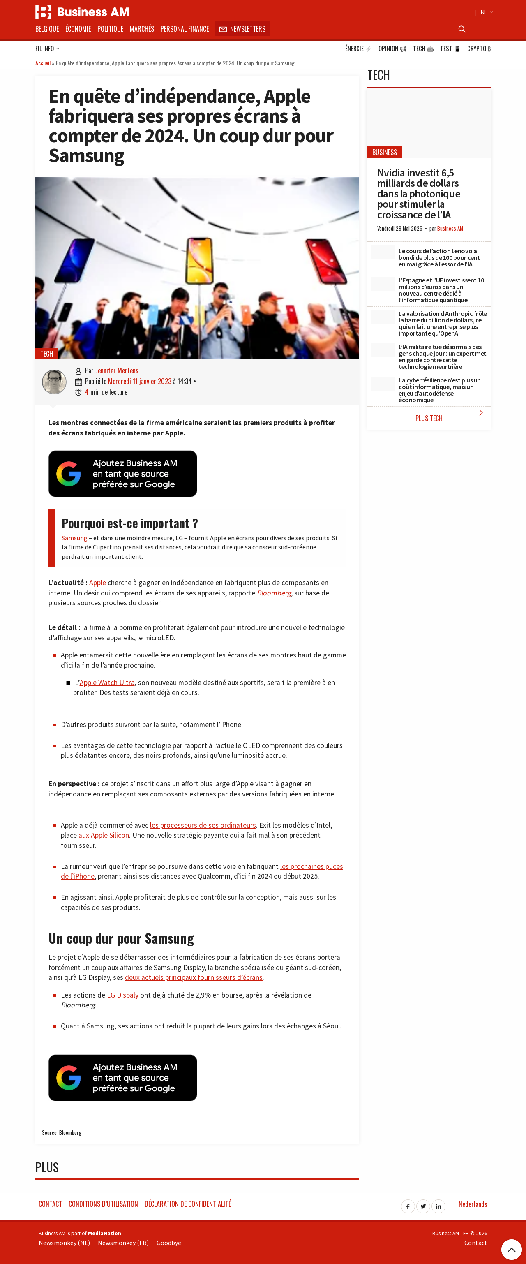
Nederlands (473, 1204)
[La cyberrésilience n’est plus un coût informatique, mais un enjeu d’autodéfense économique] (383, 384)
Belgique (47, 29)
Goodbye (169, 1243)
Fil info (47, 49)
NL (486, 12)
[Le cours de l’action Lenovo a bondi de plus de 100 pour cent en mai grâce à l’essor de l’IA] (383, 252)
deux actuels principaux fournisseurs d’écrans (194, 977)
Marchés (142, 29)
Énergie (358, 48)
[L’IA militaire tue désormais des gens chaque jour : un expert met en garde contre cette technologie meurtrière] (383, 350)
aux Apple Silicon (103, 835)
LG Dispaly (122, 995)
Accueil (43, 62)
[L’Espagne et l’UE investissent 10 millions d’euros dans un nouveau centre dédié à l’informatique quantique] (383, 284)
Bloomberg (274, 592)
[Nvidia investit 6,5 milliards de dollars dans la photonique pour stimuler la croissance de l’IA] (429, 123)
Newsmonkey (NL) (64, 1243)
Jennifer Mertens (116, 370)
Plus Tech (451, 415)
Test (450, 48)
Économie (78, 29)
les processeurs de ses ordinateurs (203, 825)
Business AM (450, 228)
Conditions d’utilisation (103, 1204)
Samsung (75, 538)
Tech (423, 48)
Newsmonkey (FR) (123, 1243)
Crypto (479, 48)
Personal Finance (185, 29)
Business (384, 152)
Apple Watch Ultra (107, 682)
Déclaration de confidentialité (188, 1204)
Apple (97, 582)
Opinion (392, 48)
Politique (110, 29)
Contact (50, 1204)
